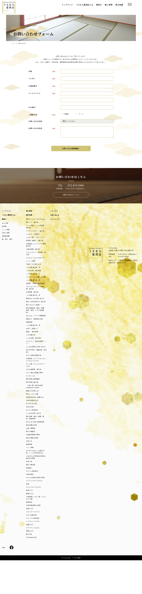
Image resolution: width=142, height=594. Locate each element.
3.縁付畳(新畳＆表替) (34, 537)
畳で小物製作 (31, 459)
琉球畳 (4, 229)
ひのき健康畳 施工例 (34, 394)
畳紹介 (99, 5)
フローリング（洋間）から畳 (35, 286)
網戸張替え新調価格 (33, 404)
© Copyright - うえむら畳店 (71, 591)
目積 (27, 515)
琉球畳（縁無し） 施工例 (35, 247)
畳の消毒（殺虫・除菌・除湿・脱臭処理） (35, 445)
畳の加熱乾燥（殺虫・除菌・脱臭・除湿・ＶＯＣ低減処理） (35, 327)
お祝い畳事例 (31, 456)
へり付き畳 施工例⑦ (34, 359)
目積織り (29, 498)
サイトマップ (55, 222)
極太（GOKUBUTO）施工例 (35, 317)
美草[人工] (30, 540)
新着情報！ (30, 342)
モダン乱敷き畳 (31, 547)
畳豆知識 (119, 5)
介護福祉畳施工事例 (33, 463)
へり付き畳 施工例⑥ (34, 278)
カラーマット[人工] (33, 561)
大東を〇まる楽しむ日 (34, 272)
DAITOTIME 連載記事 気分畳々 (36, 375)
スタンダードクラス (33, 544)
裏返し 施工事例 (32, 352)
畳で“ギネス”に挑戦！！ (34, 321)
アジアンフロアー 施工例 (35, 237)
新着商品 (29, 534)
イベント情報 (31, 268)
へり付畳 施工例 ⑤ (33, 291)
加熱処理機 (6, 239)
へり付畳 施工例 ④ (33, 309)
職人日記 (29, 567)
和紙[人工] (30, 564)
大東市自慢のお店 (32, 427)
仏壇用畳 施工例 (32, 306)
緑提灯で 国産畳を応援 (35, 339)
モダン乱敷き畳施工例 (34, 379)
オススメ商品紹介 (32, 501)
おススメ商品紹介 (32, 437)
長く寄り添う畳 (31, 430)
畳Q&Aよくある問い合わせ (36, 312)
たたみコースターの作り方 (35, 265)
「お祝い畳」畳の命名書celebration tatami (35, 412)
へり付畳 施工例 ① (33, 282)
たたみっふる (31, 401)
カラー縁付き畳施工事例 (35, 398)
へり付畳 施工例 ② (33, 275)
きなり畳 (5, 226)
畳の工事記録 (31, 494)
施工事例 (108, 5)
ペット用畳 (6, 233)
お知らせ (29, 469)
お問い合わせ (55, 218)
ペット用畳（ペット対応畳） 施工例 (35, 232)
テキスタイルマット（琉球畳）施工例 (35, 301)
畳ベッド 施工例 (32, 227)
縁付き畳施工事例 (32, 466)
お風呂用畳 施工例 (33, 256)
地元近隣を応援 (31, 453)
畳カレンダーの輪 (32, 420)
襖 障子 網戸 (7, 243)
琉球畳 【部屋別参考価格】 (35, 295)
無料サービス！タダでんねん (35, 223)
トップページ (67, 5)
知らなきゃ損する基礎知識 (35, 449)
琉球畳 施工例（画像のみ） (36, 423)
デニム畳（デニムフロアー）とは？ (35, 390)
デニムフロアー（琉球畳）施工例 (35, 260)
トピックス (54, 213)
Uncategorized (31, 571)
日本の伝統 (30, 433)
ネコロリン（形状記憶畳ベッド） (35, 363)
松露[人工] (30, 557)
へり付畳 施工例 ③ (33, 345)
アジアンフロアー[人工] (34, 511)
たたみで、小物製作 (33, 240)
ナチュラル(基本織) (33, 551)
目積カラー (30, 521)
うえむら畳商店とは (84, 5)
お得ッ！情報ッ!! (32, 349)
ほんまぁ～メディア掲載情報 (35, 334)
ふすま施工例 (31, 355)
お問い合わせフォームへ (71, 197)
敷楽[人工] (30, 525)
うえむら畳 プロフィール (35, 243)
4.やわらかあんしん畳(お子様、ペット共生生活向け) (36, 481)
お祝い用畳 (6, 236)
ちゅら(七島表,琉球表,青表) (36, 508)
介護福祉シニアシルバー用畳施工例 (35, 251)
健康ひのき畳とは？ (33, 417)
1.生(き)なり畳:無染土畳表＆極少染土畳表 (36, 487)
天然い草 (29, 491)
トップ (13, 43)
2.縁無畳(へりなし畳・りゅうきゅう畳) (36, 529)
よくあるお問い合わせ (34, 440)
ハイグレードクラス (33, 554)
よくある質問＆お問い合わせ (35, 369)
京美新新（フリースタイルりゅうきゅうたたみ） (35, 384)
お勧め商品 (30, 504)
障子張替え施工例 (32, 408)
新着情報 (29, 473)
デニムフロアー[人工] (34, 518)
